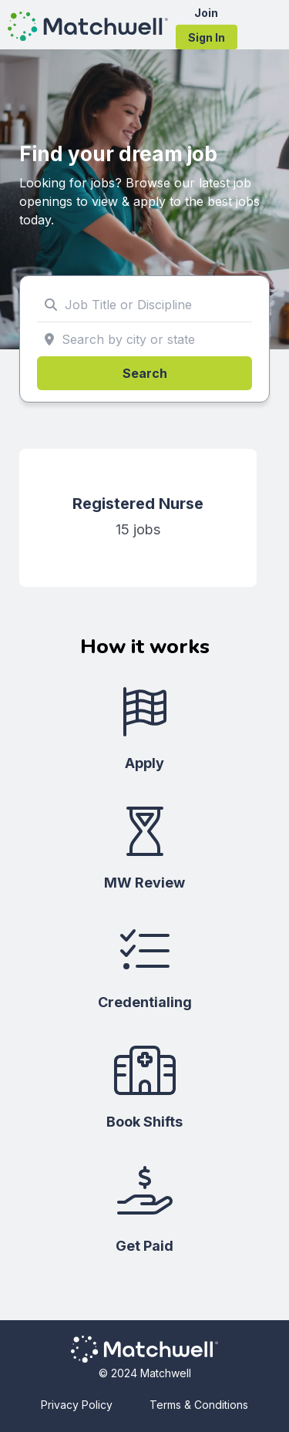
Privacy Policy (77, 1404)
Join (206, 12)
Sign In (206, 37)
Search (145, 373)
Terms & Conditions (199, 1404)
